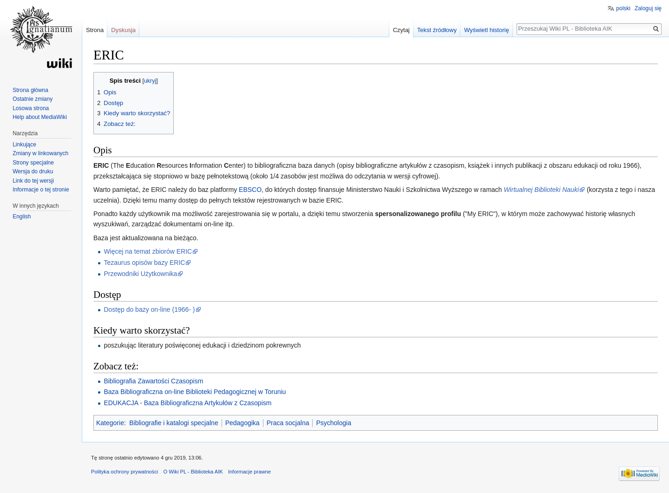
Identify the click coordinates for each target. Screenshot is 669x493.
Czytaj (401, 29)
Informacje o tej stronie (41, 189)
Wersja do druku (33, 171)
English (22, 216)
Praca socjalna (288, 423)
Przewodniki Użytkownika (140, 273)
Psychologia (333, 423)
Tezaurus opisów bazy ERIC (144, 262)
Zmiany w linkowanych (40, 153)
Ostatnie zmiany (32, 99)
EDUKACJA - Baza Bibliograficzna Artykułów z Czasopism (187, 403)
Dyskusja (123, 29)
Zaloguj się (648, 8)
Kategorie (110, 423)
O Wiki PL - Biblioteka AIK (193, 471)
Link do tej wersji (33, 180)
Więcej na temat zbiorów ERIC (148, 251)
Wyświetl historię (486, 29)
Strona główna (30, 90)
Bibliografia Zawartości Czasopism (153, 381)
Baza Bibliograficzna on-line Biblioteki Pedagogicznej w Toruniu (195, 391)
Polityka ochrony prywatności (124, 471)
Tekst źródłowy (437, 29)
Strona (95, 29)
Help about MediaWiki (40, 117)
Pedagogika (242, 423)
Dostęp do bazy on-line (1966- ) (149, 309)
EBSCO (250, 189)
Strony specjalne (33, 162)
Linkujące (24, 144)
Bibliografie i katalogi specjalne (173, 423)
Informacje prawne (249, 471)
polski (623, 8)
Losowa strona (31, 108)
